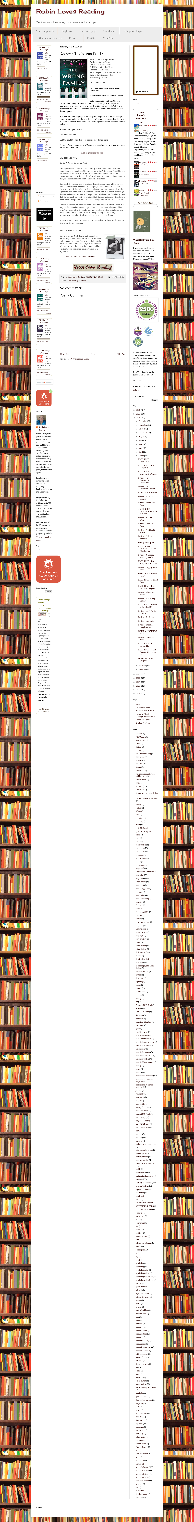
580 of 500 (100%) (42, 280)
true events (140, 1430)
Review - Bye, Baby (146, 621)
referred (139, 1290)
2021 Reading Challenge (44, 260)
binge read (140, 868)
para (137, 1219)
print (137, 1240)
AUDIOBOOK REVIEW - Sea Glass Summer (147, 511)
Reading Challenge (143, 723)
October (142, 429)
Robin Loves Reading (70, 11)
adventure (139, 818)
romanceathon (141, 1334)
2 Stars (138, 747)
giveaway (139, 1025)
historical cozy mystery (145, 1042)
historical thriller (142, 1059)
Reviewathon (141, 1314)
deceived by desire (143, 959)
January (142, 669)
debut (138, 956)
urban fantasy (141, 1437)
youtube (139, 1497)
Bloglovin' (67, 31)
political (139, 1233)
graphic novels (141, 1032)
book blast (140, 885)
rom (137, 1317)
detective (139, 962)
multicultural (141, 1173)
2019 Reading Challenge (44, 321)
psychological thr (142, 1273)
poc (137, 1226)
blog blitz (139, 875)
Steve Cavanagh (145, 164)
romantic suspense (143, 1347)
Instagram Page (132, 31)
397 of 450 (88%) (42, 160)
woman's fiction (142, 1454)
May (141, 448)
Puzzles (139, 1283)
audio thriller (141, 845)
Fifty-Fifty (143, 162)
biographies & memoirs (145, 872)
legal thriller (140, 1104)
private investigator (143, 1243)
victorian (139, 1440)
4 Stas (138, 783)
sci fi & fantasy (142, 1354)
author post (140, 865)
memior (139, 1134)
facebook (92, 256)
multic (138, 1169)
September (143, 433)
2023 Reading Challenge (44, 140)
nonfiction (140, 1193)
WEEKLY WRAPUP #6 (147, 493)
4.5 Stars (139, 786)
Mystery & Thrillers (79, 281)
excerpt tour (140, 992)
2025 (138, 414)
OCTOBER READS (144, 1209)
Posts (41, 196)
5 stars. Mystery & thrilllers (147, 799)
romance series (141, 1330)
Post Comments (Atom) (80, 359)
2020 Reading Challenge (44, 290)
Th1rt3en (142, 172)
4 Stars (68, 281)
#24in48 (139, 734)
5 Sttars (139, 811)
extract (138, 995)
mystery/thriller (142, 1186)
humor (138, 1072)
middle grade (141, 1153)
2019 (138, 690)
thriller (138, 1417)
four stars (139, 1019)
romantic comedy (142, 1340)
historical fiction (142, 1045)
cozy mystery (141, 939)
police (138, 1230)
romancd (139, 1324)
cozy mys (139, 935)
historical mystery (143, 1052)
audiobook (140, 848)
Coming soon (141, 929)
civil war (139, 915)
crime (138, 942)
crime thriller (141, 949)
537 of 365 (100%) (42, 341)
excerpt (138, 988)
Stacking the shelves (144, 1400)
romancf (139, 1337)
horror (138, 1069)
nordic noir (140, 1196)
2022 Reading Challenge (44, 229)
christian (139, 909)
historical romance (143, 1055)
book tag (139, 892)
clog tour (139, 925)
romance (139, 1327)
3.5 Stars (139, 764)
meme (138, 1131)
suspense (139, 1403)
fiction (138, 1008)
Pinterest (75, 38)
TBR (137, 1407)
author (138, 862)
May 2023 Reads (142, 1124)
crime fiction (141, 946)
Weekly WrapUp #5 (146, 542)
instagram (82, 256)
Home (93, 354)
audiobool (140, 855)
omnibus (139, 1213)
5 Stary (138, 804)
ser (137, 1367)
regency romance (142, 1293)
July (140, 440)
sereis (138, 1371)
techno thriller (141, 1413)
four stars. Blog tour (144, 1022)
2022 (138, 678)
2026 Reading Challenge (44, 48)
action (138, 814)
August (142, 436)
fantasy (138, 998)
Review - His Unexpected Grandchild (143, 480)
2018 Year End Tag (143, 754)
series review (141, 1384)
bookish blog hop (142, 899)
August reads (141, 858)
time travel (140, 1420)
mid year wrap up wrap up (146, 1144)
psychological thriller (144, 1277)
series (138, 1377)
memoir (139, 1138)
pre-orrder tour (141, 1236)
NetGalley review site (49, 38)
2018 (138, 693)
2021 (138, 682)
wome (138, 1457)
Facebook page (88, 31)
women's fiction (142, 1467)
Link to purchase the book (92, 153)
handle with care (142, 1035)
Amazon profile (44, 31)
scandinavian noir (143, 1351)
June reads (140, 1097)
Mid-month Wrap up (144, 1150)
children (139, 905)
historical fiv (141, 1049)
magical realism (142, 1111)
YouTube (108, 38)
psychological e (142, 1270)
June (141, 444)
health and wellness (143, 1039)
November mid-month (144, 1203)
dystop (138, 975)
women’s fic (140, 1464)
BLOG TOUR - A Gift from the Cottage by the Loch (147, 652)
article (138, 835)
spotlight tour (141, 1397)
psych (138, 1260)
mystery (139, 1179)
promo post (140, 1250)
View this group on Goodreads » (43, 710)
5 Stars (138, 790)
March (141, 456)
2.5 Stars (139, 750)
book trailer (140, 895)
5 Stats (138, 808)
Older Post (121, 354)
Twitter (92, 38)
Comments (43, 201)
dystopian (139, 978)
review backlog (142, 1310)
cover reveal (140, 932)
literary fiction (141, 1107)
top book (139, 1424)
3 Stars (138, 760)
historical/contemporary (145, 1062)
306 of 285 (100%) (42, 372)
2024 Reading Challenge (44, 110)
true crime (140, 1427)
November (143, 425)
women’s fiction (142, 1474)
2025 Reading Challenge (44, 79)
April (141, 452)
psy (137, 1256)
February (142, 666)
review (138, 1307)
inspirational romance (144, 1076)
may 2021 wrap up (143, 1121)
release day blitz (142, 1297)
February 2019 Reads (144, 1005)
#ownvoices (140, 740)
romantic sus (141, 1344)
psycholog (140, 1267)
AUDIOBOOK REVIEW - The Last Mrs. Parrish (147, 548)
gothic (138, 1029)
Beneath (142, 181)
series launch (141, 1381)
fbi (137, 1002)
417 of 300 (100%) (42, 99)
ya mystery (140, 1491)
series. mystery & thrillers (146, 1388)
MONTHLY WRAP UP (145, 1163)
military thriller (142, 1157)
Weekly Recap (141, 1447)
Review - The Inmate (146, 617)
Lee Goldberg (144, 130)
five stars (139, 1015)
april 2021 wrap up (143, 831)
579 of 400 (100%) (42, 249)
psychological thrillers (144, 1280)
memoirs (139, 1141)
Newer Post (64, 354)
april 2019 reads (142, 828)
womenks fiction (142, 1481)
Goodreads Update (143, 720)
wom (138, 1450)
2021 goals (140, 757)
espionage (140, 982)
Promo (138, 1246)
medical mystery (142, 1127)
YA (137, 1487)
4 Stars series (141, 779)
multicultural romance (144, 1176)
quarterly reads (141, 1287)
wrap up (139, 1484)
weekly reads (141, 1444)
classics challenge (143, 922)
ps (136, 1253)
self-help (139, 1361)
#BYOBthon (141, 737)
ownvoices (140, 1216)
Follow (136, 390)
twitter (73, 256)
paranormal (140, 1223)
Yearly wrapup (141, 1494)
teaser (138, 1410)
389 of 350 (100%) (42, 130)
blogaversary (141, 882)
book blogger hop (143, 888)
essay (138, 985)
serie (137, 1374)
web (67, 256)
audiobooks (140, 851)
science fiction (141, 1357)
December (143, 421)
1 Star (138, 744)
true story (139, 1434)
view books (48, 71)
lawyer (138, 1101)
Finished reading (142, 1012)
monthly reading (142, 1160)
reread (138, 1304)
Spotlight (139, 1393)
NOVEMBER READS (145, 1206)
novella (138, 1199)
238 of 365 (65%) (42, 68)
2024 (138, 418)
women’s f (140, 1460)
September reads (142, 1364)
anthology (140, 821)
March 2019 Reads (143, 1114)
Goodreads (109, 31)
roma (138, 1320)
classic (138, 919)
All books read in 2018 (145, 711)
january (139, 1090)
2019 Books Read (143, 707)
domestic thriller (142, 971)
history (138, 1065)
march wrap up (141, 1117)
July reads (140, 1094)
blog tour (139, 878)
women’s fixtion (142, 1477)
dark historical (141, 952)
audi (137, 838)
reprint (138, 1300)
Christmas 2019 (142, 912)
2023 (138, 674)
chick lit (139, 902)
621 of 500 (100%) (42, 311)
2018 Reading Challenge (44, 352)
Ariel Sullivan (144, 183)
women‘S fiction (142, 1470)
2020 (138, 686)
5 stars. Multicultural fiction (147, 793)
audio (138, 841)
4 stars (138, 767)
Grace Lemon (144, 195)
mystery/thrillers (142, 1189)
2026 (138, 410)
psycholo (139, 1263)
